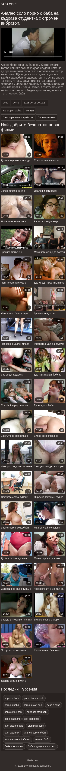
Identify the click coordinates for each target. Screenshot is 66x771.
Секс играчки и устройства (18, 117)
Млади (30, 110)
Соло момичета (46, 117)
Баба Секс (9, 4)
